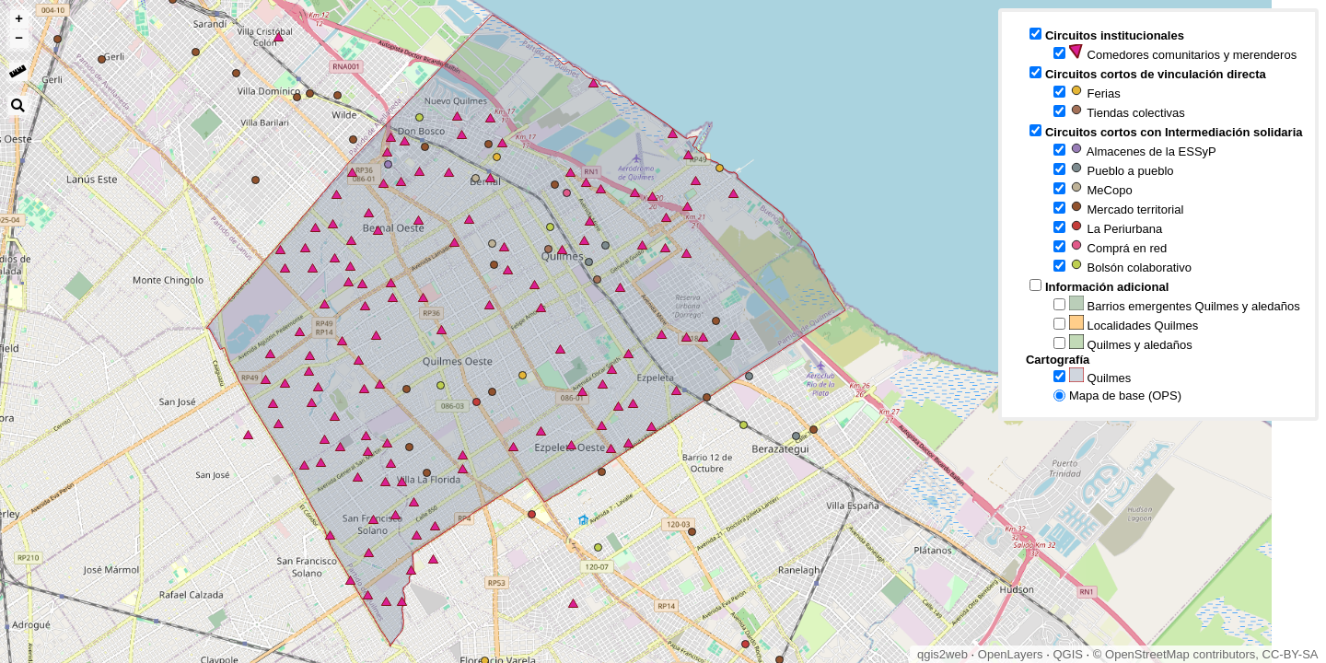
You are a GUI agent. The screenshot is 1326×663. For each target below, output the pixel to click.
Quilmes (1100, 376)
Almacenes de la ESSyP (1142, 149)
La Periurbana (1115, 227)
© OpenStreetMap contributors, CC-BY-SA (1206, 654)
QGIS (1068, 654)
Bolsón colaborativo (1130, 265)
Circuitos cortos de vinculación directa (1155, 74)
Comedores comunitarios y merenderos (1183, 53)
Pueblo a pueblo (1121, 169)
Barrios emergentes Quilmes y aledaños (1184, 304)
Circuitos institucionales (1114, 35)
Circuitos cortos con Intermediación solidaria (1174, 132)
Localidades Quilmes (1133, 323)
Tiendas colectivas (1127, 111)
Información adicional (1107, 287)
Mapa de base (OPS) (1125, 395)
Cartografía (1057, 359)
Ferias (1095, 91)
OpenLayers (1010, 654)
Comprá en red (1118, 246)
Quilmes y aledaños (1130, 343)
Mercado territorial (1126, 207)
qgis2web (942, 654)
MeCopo (1101, 188)
